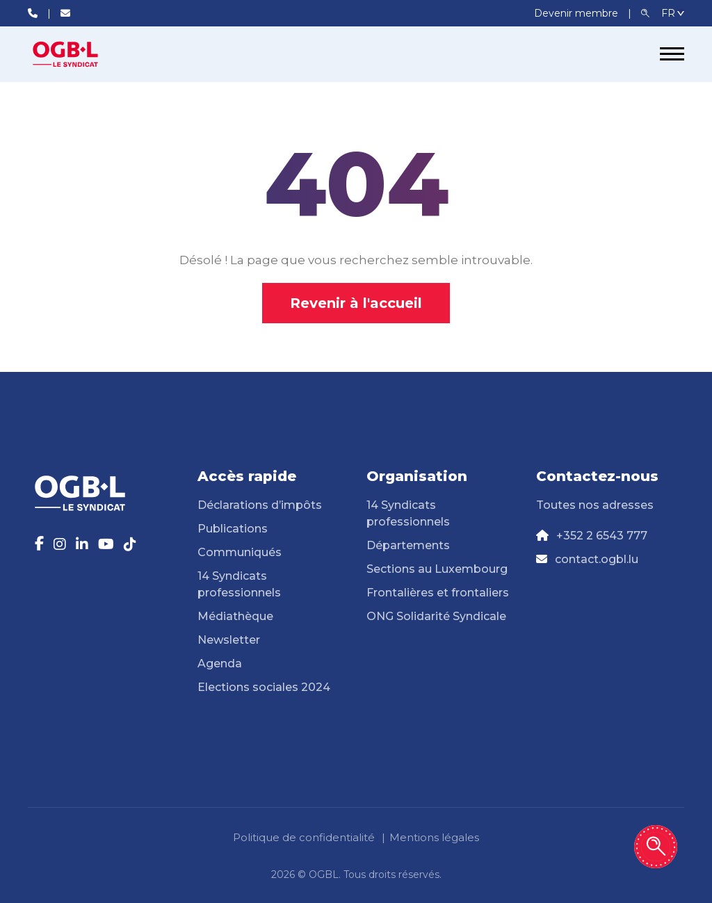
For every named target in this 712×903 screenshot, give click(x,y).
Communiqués (239, 552)
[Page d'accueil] (80, 54)
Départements (408, 545)
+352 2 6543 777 (601, 535)
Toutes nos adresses (595, 505)
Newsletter (228, 639)
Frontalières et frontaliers (437, 592)
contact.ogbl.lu (596, 559)
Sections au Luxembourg (437, 569)
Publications (232, 528)
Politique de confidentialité (304, 837)
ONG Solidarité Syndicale (436, 616)
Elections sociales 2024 (263, 687)
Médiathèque (235, 616)
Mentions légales (434, 837)
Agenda (219, 663)
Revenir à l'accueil (356, 303)
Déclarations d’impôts (259, 505)
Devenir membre (577, 13)
